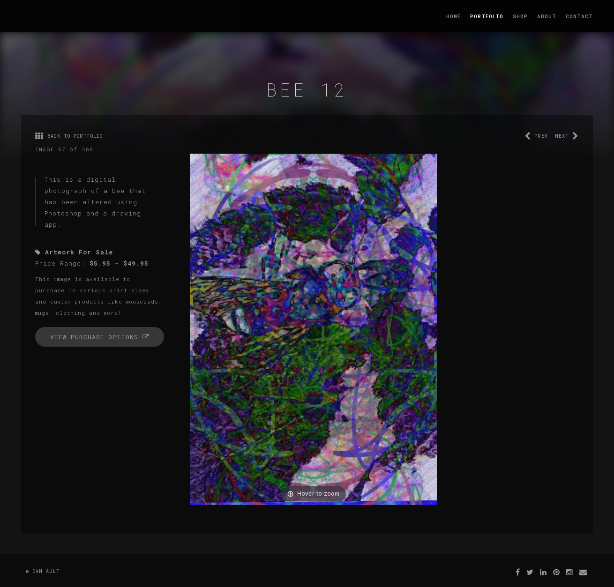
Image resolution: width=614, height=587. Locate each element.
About (546, 16)
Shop (520, 16)
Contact (579, 16)
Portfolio (486, 16)
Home (453, 16)
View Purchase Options (99, 337)
